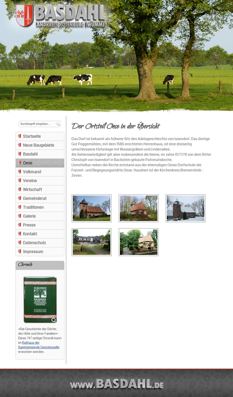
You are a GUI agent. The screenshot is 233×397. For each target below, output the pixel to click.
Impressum (33, 252)
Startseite (32, 136)
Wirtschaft (32, 190)
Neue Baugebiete (38, 145)
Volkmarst (32, 172)
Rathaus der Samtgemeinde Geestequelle (38, 344)
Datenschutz (34, 243)
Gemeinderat (34, 198)
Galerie (29, 216)
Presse (29, 225)
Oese (27, 163)
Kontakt (30, 234)
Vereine (30, 181)
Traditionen (33, 207)
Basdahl (30, 154)
